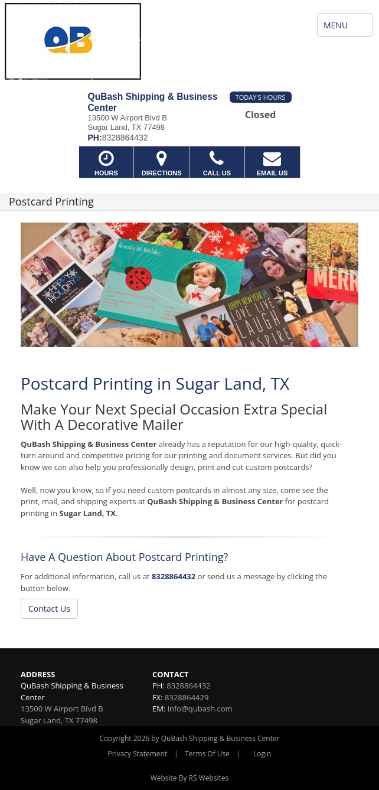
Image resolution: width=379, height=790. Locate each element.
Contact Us (49, 608)
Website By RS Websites (190, 778)
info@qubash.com (200, 708)
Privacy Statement (138, 754)
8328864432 (173, 576)
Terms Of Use (207, 754)
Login (262, 754)
